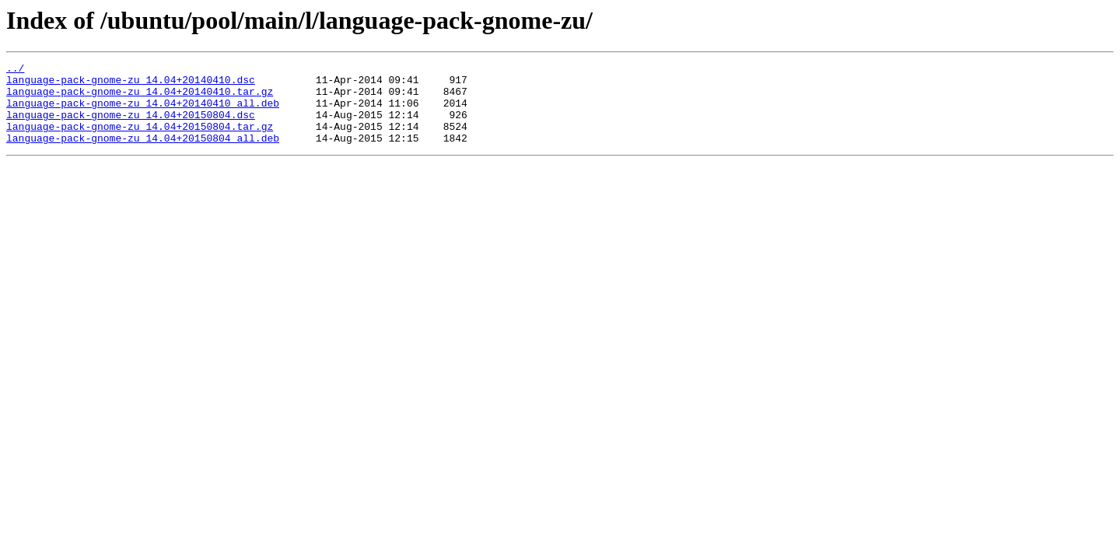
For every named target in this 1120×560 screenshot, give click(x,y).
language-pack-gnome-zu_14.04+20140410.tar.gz (139, 98)
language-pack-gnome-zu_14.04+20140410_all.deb (142, 112)
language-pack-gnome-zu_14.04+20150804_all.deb (142, 154)
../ (15, 70)
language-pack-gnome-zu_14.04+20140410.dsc (130, 84)
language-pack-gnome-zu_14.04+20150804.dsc (130, 126)
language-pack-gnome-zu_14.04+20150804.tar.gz (139, 140)
